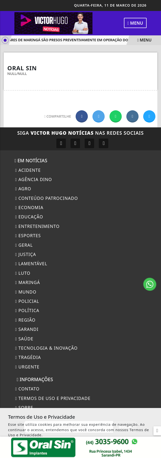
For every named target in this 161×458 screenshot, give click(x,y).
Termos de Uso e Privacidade (53, 398)
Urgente (27, 367)
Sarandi (26, 329)
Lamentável (31, 263)
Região (25, 320)
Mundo (25, 292)
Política (27, 310)
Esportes (28, 235)
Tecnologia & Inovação (46, 348)
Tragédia (28, 357)
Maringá (27, 282)
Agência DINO (33, 179)
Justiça (25, 254)
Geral (24, 245)
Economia (29, 207)
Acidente (28, 170)
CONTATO (27, 389)
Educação (29, 217)
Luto (22, 273)
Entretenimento (37, 226)
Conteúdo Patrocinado (46, 198)
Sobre (24, 407)
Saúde (24, 339)
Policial (27, 301)
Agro (23, 189)
